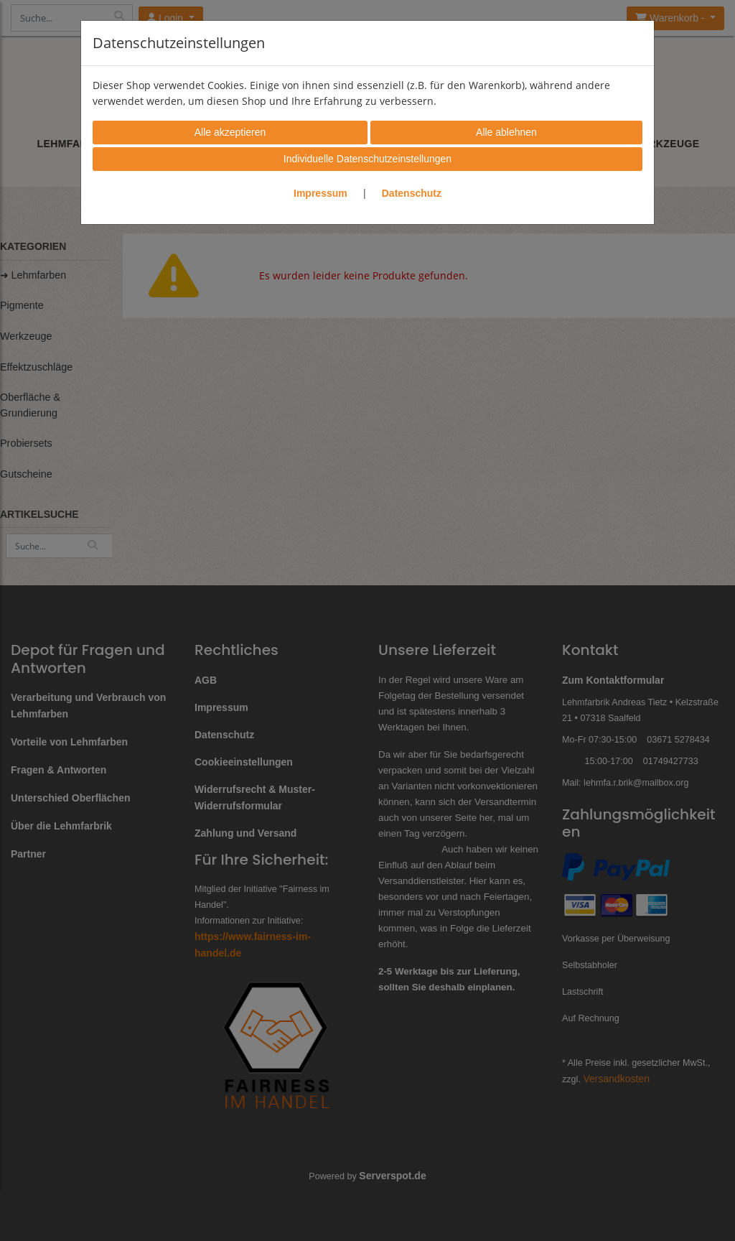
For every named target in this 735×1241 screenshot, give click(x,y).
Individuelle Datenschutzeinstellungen (367, 158)
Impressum (320, 193)
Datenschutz (411, 193)
